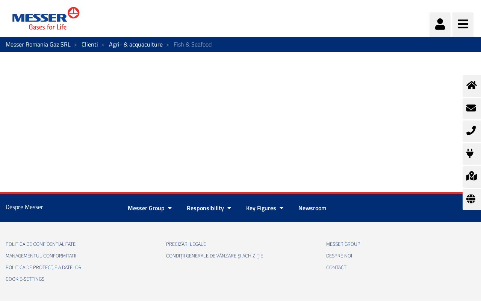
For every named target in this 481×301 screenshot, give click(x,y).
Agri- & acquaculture (136, 44)
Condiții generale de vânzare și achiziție (214, 256)
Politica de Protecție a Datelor (44, 267)
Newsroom (312, 207)
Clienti (90, 44)
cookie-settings (25, 279)
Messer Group (343, 244)
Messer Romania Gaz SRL (38, 44)
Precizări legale (186, 244)
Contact (336, 267)
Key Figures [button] (264, 207)
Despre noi (339, 256)
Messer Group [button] (150, 207)
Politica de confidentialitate (41, 244)
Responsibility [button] (209, 207)
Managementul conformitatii (41, 256)
